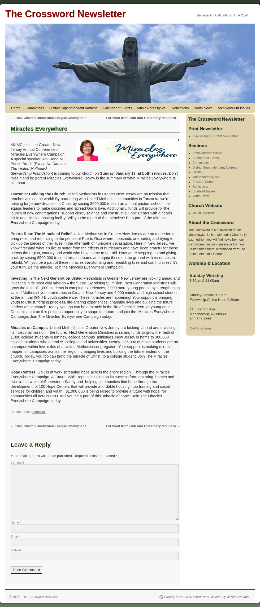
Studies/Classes (204, 191)
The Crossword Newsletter (65, 13)
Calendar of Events (117, 108)
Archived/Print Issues (234, 108)
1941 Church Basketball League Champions (48, 118)
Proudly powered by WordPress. (187, 597)
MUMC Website (204, 213)
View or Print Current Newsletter (215, 136)
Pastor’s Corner (204, 182)
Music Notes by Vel (151, 108)
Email (15, 536)
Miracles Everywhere (39, 128)
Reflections (180, 108)
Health (197, 172)
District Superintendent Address (73, 108)
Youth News (203, 108)
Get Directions (200, 328)
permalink (39, 412)
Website (16, 550)
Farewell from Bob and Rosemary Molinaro (143, 118)
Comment (17, 462)
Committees (35, 108)
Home (15, 108)
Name (16, 522)
